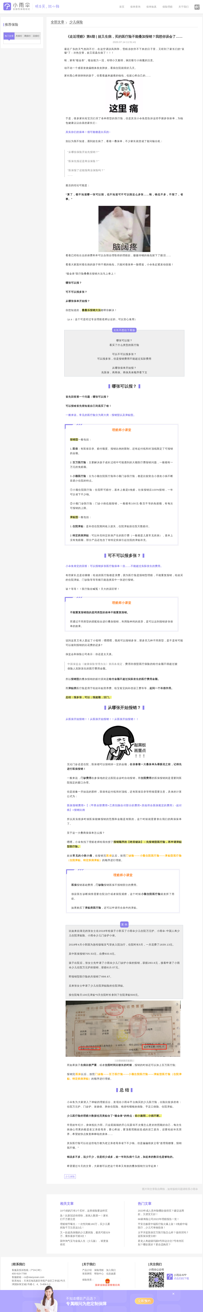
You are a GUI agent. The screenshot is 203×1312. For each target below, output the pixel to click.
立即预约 (144, 1301)
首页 (121, 6)
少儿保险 (76, 22)
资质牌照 (87, 1273)
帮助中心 (99, 1273)
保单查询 (135, 6)
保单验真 (151, 6)
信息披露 (111, 1273)
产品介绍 (87, 1270)
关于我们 (183, 6)
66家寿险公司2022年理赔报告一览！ (158, 1219)
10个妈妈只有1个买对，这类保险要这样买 (83, 1210)
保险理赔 (167, 6)
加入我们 (111, 1270)
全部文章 (57, 22)
